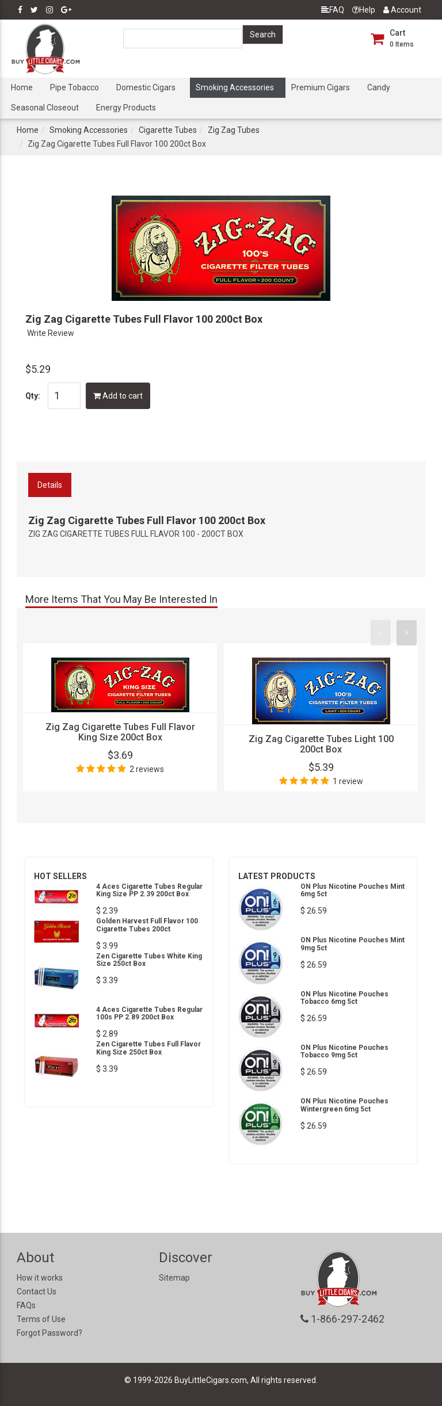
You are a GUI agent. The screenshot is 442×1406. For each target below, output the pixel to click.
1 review (348, 781)
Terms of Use (41, 1319)
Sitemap (174, 1277)
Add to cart (118, 395)
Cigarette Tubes (168, 130)
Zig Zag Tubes (234, 130)
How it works (40, 1277)
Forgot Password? (49, 1333)
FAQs (26, 1305)
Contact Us (36, 1291)
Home (22, 87)
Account (402, 9)
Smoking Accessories (235, 87)
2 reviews (146, 769)
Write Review (50, 333)
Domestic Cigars (146, 87)
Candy (378, 87)
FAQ (332, 9)
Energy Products (126, 107)
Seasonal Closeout (45, 107)
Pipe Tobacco (74, 87)
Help (363, 9)
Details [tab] (49, 485)
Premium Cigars (320, 87)
